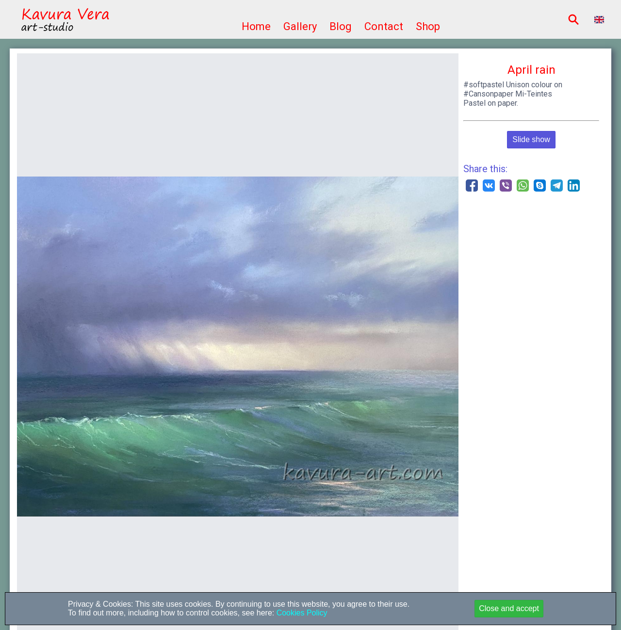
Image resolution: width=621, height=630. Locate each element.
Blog (340, 26)
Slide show (531, 139)
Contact (383, 26)
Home (256, 26)
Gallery (300, 26)
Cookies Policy (300, 613)
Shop (428, 26)
